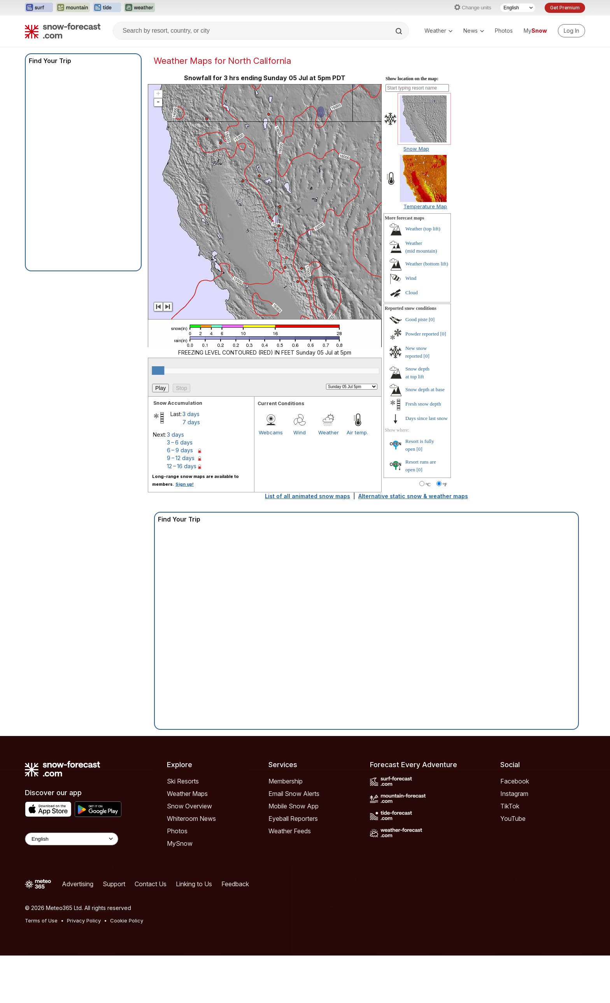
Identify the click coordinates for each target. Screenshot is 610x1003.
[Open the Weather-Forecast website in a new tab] (139, 8)
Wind (299, 432)
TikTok (509, 806)
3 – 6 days (180, 442)
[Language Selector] (517, 8)
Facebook (514, 781)
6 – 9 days (180, 450)
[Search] (399, 31)
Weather (438, 30)
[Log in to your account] (571, 30)
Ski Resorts (183, 781)
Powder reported (422, 334)
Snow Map (416, 149)
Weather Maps (187, 793)
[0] (432, 319)
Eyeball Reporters (293, 818)
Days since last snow (426, 418)
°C (428, 484)
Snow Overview (189, 806)
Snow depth (425, 389)
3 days (191, 414)
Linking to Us (194, 884)
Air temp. (357, 432)
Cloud (411, 292)
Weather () (422, 229)
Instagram (514, 793)
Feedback (235, 884)
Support (114, 884)
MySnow (180, 843)
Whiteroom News (191, 818)
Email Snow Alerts (293, 793)
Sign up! (184, 484)
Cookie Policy (126, 920)
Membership (285, 781)
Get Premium (565, 8)
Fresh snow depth (423, 404)
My (535, 30)
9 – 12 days (181, 458)
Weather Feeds (289, 831)
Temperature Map (425, 206)
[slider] (158, 370)
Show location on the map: (412, 78)
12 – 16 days (181, 466)
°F (445, 484)
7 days (191, 422)
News (473, 30)
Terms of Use (41, 920)
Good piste (416, 319)
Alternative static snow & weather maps (413, 496)
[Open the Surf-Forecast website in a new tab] (39, 8)
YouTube (513, 818)
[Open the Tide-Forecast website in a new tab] (107, 8)
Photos (504, 30)
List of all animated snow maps (307, 496)
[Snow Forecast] (62, 31)
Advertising (77, 884)
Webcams (271, 432)
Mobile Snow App (293, 806)
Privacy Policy (84, 920)
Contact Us (151, 884)
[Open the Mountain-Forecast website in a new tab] (73, 8)
